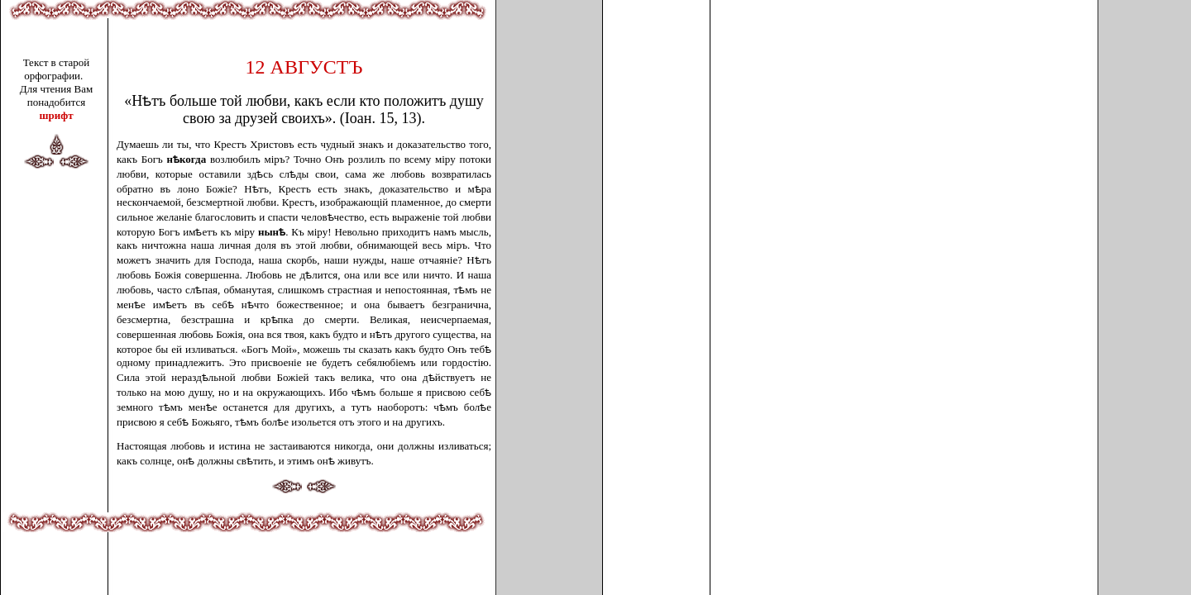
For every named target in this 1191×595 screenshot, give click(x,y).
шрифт (56, 115)
